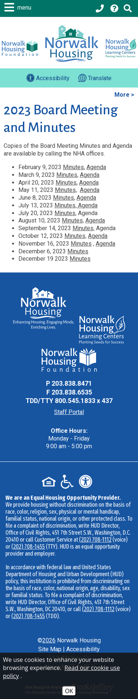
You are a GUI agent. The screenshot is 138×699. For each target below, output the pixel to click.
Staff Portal (69, 412)
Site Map (49, 649)
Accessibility (83, 649)
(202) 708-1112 (95, 539)
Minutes (73, 167)
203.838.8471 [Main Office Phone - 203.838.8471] (72, 383)
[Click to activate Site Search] (128, 8)
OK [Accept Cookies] (69, 691)
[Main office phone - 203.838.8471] (100, 8)
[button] (19, 7)
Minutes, (66, 189)
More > (124, 94)
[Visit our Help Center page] (114, 8)
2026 (49, 640)
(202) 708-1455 (28, 546)
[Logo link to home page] (71, 43)
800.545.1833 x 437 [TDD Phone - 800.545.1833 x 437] (84, 400)
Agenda (96, 167)
